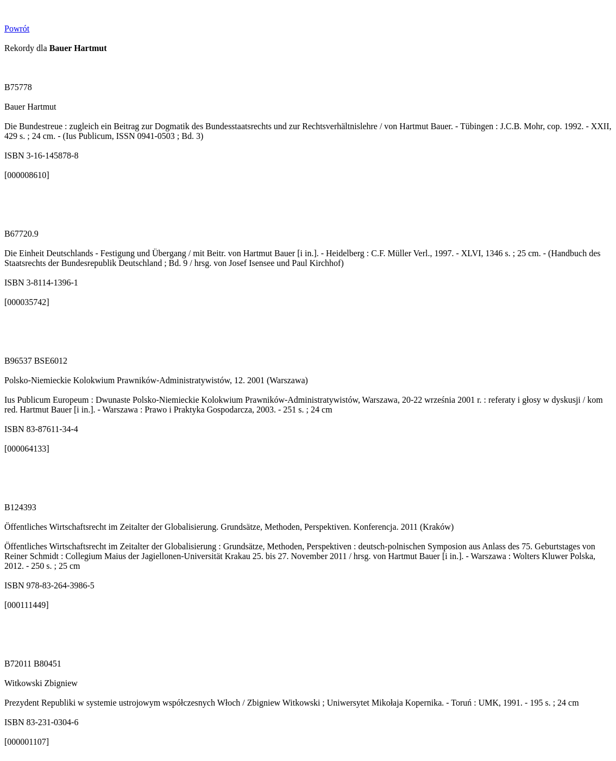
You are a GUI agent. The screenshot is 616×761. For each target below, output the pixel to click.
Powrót (16, 28)
